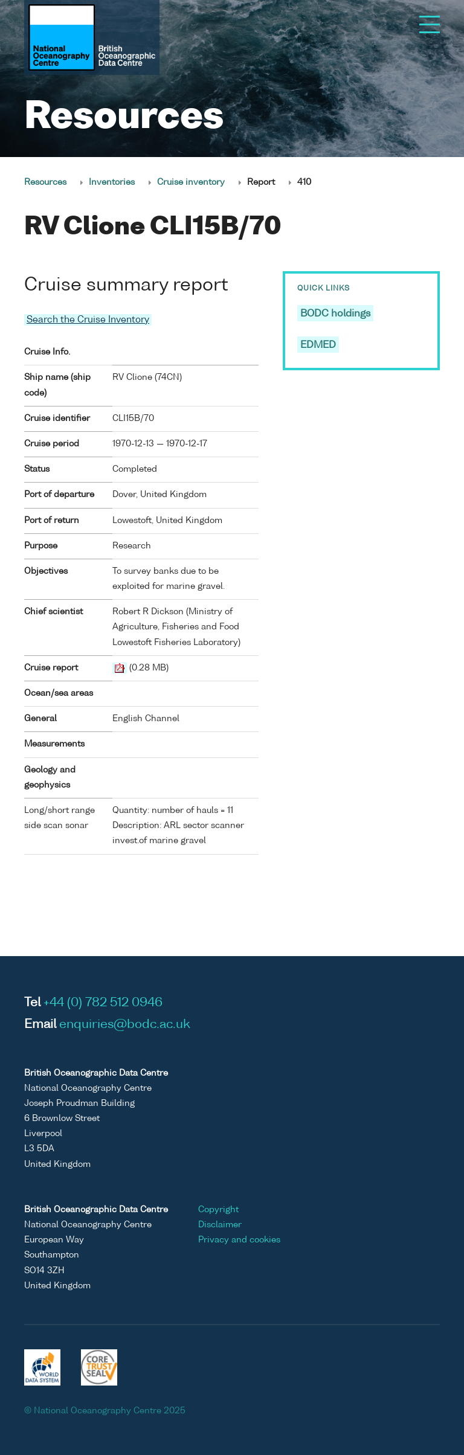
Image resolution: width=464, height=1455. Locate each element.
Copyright (218, 1210)
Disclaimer (220, 1225)
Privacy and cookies (239, 1240)
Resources (45, 182)
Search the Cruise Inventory (88, 319)
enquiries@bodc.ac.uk (124, 1025)
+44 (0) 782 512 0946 (103, 1003)
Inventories (112, 182)
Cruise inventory (191, 182)
